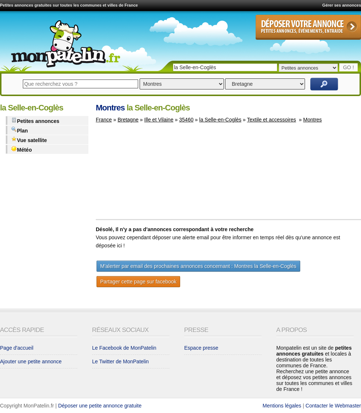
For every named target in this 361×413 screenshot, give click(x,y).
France (104, 120)
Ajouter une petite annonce (31, 361)
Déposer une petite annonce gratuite (100, 406)
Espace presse (201, 348)
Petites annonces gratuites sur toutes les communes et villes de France (69, 5)
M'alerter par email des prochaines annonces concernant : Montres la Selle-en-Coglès (198, 266)
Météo (21, 149)
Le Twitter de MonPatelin (120, 361)
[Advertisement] (140, 174)
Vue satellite (29, 139)
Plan (19, 130)
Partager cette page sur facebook (138, 282)
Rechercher (324, 84)
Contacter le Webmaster (333, 406)
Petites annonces (35, 120)
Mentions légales (282, 406)
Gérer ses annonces (341, 5)
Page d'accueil (17, 348)
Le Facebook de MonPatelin (124, 348)
